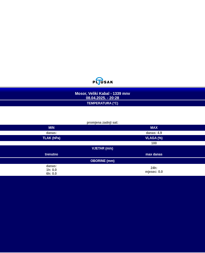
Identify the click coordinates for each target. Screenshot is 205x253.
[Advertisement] (102, 38)
